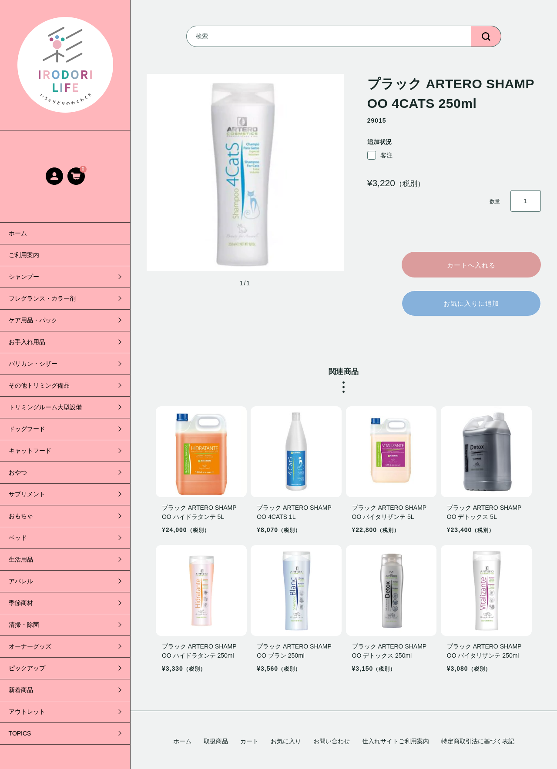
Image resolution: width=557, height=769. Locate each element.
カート (249, 741)
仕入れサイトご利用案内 (395, 741)
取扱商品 (216, 741)
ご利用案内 (24, 254)
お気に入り (286, 741)
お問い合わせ (331, 741)
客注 (380, 155)
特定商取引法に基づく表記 (477, 741)
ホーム (18, 233)
